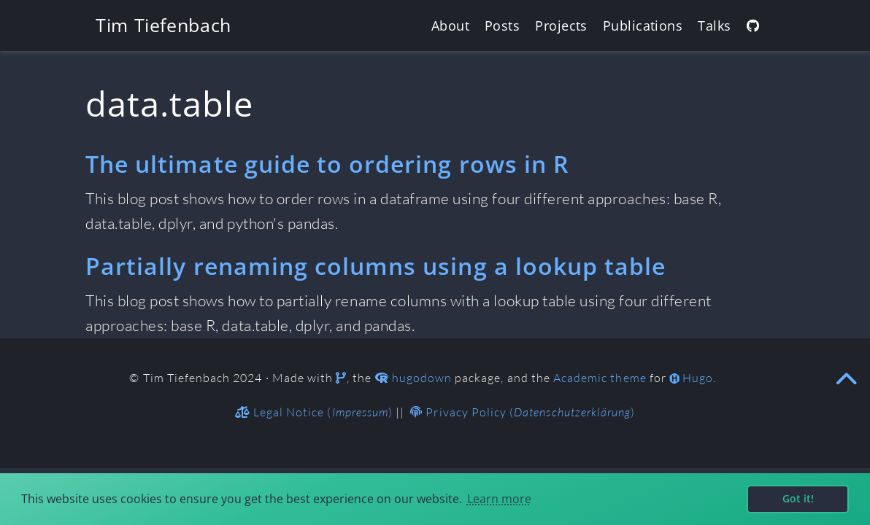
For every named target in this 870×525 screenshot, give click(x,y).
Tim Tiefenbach (163, 24)
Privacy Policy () (522, 412)
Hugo (697, 377)
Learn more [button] (499, 499)
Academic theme (600, 377)
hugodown (422, 377)
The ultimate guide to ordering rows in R (327, 163)
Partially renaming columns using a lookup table (375, 265)
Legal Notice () (314, 412)
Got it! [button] (798, 498)
